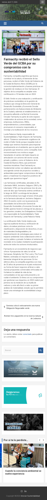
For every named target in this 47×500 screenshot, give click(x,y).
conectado (27, 334)
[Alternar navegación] (5, 23)
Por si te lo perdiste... (16, 440)
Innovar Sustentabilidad (30, 496)
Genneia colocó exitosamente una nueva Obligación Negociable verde (23, 307)
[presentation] (39, 440)
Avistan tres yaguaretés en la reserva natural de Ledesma (22, 317)
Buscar (40, 350)
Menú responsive (42, 2)
